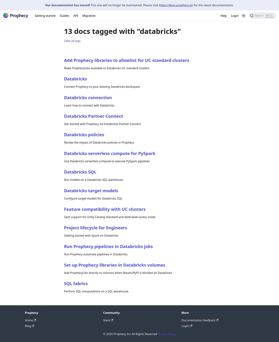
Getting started (45, 16)
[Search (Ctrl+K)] (262, 15)
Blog (29, 326)
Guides (64, 16)
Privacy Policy (167, 334)
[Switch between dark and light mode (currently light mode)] (243, 16)
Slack (108, 320)
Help (223, 16)
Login (235, 16)
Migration (89, 16)
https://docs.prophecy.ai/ (176, 5)
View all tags (72, 41)
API (75, 16)
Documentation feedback (200, 320)
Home (30, 320)
